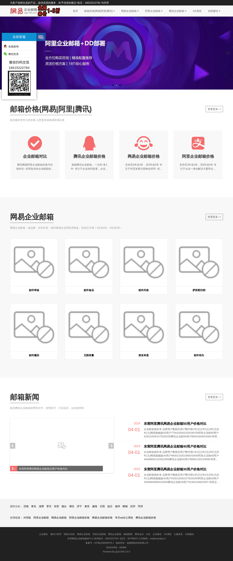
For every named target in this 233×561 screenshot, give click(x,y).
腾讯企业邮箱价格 (146, 517)
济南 (26, 506)
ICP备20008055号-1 (104, 543)
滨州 (132, 506)
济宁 (79, 506)
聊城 (125, 506)
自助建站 (214, 10)
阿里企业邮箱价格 (79, 517)
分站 (148, 534)
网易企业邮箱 (130, 10)
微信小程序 (55, 534)
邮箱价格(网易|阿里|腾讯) (99, 10)
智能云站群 (69, 534)
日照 (102, 506)
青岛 (33, 506)
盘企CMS (116, 551)
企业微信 (157, 534)
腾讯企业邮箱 (177, 10)
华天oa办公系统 (124, 517)
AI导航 (27, 517)
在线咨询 (11, 46)
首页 (75, 10)
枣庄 (49, 506)
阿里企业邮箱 (154, 10)
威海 (94, 506)
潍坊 (71, 506)
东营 (56, 506)
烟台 (64, 506)
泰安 (87, 506)
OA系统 (197, 10)
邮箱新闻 (128, 534)
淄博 (41, 506)
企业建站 (43, 534)
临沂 (109, 506)
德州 (117, 506)
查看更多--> (214, 109)
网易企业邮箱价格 (102, 517)
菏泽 (140, 506)
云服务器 (178, 534)
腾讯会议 (139, 534)
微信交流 (11, 53)
